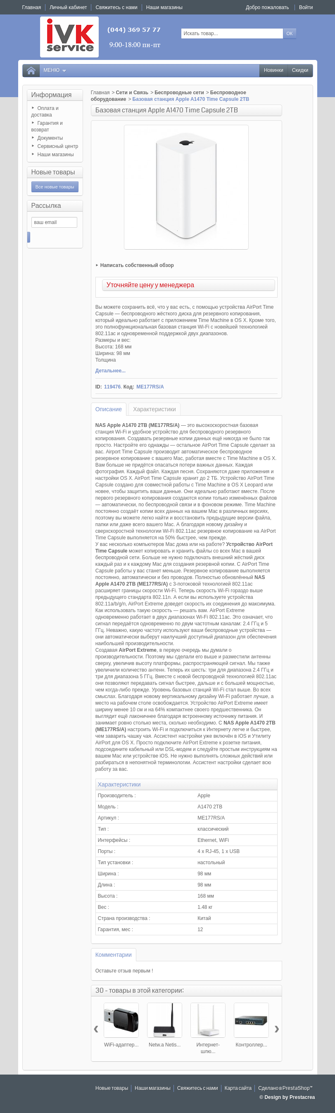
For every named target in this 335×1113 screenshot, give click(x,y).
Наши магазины (56, 154)
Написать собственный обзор (137, 265)
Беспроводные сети (179, 92)
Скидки (300, 70)
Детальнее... (110, 371)
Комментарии (113, 955)
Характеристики (154, 409)
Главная (100, 92)
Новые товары (53, 172)
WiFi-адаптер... (121, 1045)
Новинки (273, 70)
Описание (108, 409)
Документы (50, 138)
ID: (98, 387)
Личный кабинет (68, 7)
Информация (51, 95)
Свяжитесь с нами (197, 1088)
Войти (306, 7)
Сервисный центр (58, 146)
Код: (129, 387)
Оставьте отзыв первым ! (124, 971)
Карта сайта (238, 1088)
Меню (55, 70)
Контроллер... (251, 1045)
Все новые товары (55, 186)
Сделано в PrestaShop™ (285, 1088)
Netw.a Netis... (165, 1045)
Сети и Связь (132, 92)
